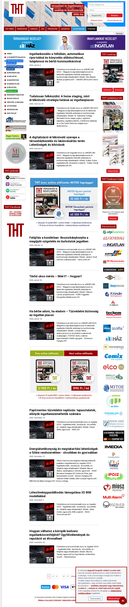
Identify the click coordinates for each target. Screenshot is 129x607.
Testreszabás (95, 599)
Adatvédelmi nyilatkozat (70, 600)
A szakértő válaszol (16, 57)
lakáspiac (65, 29)
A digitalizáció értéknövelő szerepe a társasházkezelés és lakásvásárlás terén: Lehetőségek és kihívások (57, 141)
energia (34, 29)
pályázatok (22, 29)
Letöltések (12, 106)
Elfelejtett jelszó (96, 20)
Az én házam (78, 29)
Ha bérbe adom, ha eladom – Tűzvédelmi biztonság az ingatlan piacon (63, 313)
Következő (75, 576)
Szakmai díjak (13, 84)
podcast (91, 29)
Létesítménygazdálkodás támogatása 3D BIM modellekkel (60, 494)
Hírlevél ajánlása (15, 102)
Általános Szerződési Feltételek (49, 600)
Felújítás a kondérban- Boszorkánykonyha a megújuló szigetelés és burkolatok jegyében (58, 239)
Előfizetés (11, 87)
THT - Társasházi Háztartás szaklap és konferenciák (15, 213)
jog (42, 29)
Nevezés (113, 219)
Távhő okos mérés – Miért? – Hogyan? (55, 276)
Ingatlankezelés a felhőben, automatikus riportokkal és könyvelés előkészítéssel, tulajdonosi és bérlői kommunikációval (56, 57)
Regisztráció (96, 16)
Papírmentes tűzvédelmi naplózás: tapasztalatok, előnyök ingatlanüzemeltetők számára (62, 412)
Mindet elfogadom (115, 599)
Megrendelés (113, 171)
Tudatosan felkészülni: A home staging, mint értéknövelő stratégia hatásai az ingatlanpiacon (61, 98)
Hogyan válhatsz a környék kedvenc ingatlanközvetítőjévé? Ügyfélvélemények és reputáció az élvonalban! (59, 534)
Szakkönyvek (13, 80)
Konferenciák (13, 73)
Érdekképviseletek (15, 95)
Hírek (9, 54)
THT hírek (9, 29)
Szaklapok (12, 76)
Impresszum (12, 109)
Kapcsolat (11, 113)
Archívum (119, 90)
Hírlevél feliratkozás (114, 20)
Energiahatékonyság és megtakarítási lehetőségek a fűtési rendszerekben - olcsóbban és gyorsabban (63, 450)
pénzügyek (52, 29)
